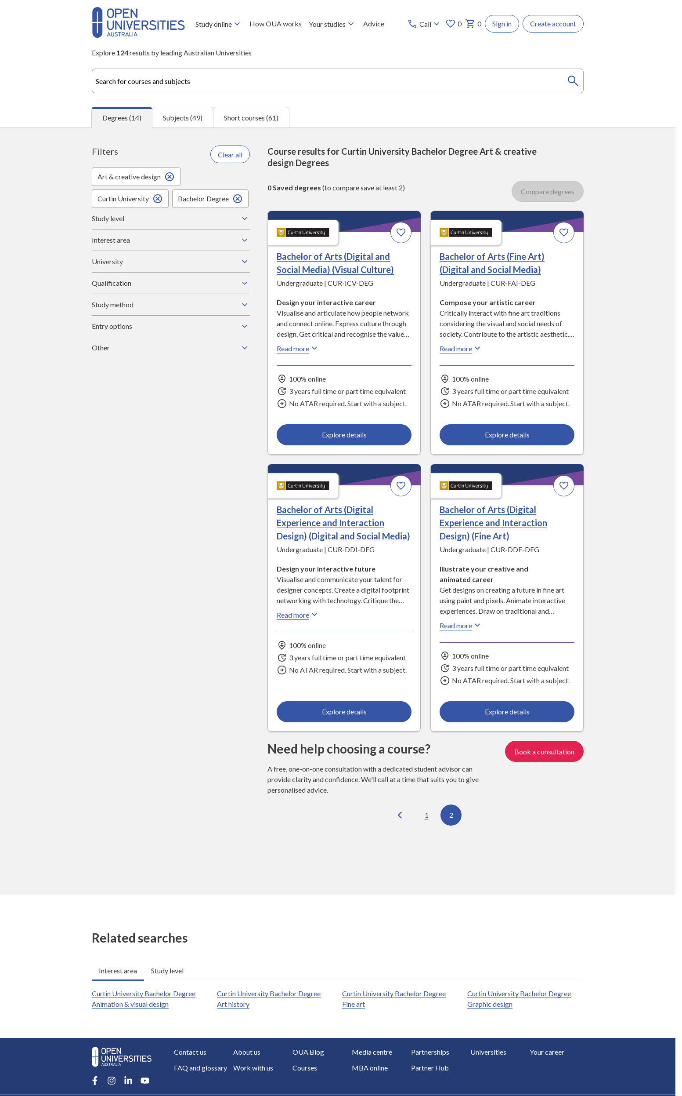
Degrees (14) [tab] (121, 117)
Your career (547, 1052)
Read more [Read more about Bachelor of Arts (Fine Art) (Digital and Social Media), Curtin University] (461, 348)
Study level (171, 218)
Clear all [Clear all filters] (230, 154)
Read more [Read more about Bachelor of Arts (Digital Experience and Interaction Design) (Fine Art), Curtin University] (461, 625)
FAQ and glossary (200, 1067)
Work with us (253, 1067)
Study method (171, 304)
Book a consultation (544, 751)
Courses (304, 1067)
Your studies (332, 23)
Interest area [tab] (118, 970)
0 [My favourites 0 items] (453, 23)
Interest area (171, 240)
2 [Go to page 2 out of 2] (451, 815)
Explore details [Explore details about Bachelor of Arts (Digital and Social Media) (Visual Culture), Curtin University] (344, 434)
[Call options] (424, 24)
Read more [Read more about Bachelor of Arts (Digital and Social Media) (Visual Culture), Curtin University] (298, 348)
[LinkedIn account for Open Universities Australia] (128, 1080)
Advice (373, 23)
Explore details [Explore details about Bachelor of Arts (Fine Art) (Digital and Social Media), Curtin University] (506, 434)
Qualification (171, 283)
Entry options (171, 326)
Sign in (502, 23)
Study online (218, 23)
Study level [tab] (167, 970)
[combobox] (338, 81)
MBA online (370, 1067)
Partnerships (430, 1052)
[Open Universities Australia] (138, 35)
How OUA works (275, 23)
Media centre (372, 1052)
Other (171, 347)
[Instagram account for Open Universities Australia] (111, 1080)
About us (246, 1052)
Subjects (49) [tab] (182, 117)
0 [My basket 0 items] (473, 23)
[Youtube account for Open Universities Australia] (145, 1080)
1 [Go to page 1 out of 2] (427, 815)
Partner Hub (430, 1067)
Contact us (190, 1052)
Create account (553, 23)
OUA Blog (308, 1052)
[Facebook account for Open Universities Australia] (95, 1080)
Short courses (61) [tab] (251, 117)
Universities (488, 1052)
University (171, 261)
